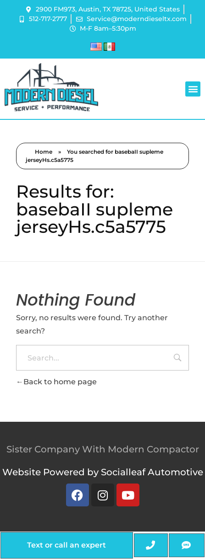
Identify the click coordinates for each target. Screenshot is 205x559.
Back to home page (56, 381)
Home (43, 151)
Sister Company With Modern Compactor (102, 449)
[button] (192, 89)
